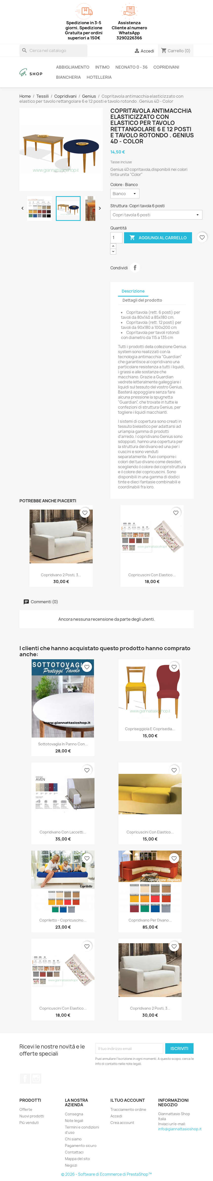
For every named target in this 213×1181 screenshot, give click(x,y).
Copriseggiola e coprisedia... (150, 728)
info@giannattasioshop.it (180, 1128)
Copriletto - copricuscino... (62, 920)
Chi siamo (73, 1139)
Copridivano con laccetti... (63, 832)
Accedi (116, 1116)
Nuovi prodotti (31, 1116)
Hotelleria (99, 77)
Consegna (74, 1114)
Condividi (135, 268)
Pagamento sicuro (81, 1145)
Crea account (122, 1122)
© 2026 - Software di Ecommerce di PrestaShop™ (106, 1174)
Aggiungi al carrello (158, 237)
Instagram (36, 1078)
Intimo (102, 67)
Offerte (25, 1109)
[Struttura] (156, 215)
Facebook (25, 1078)
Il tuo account (127, 1100)
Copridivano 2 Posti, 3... (61, 574)
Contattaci (74, 1152)
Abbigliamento (72, 67)
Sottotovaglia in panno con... (63, 744)
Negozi (71, 1165)
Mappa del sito (77, 1158)
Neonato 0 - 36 (131, 67)
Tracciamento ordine (128, 1109)
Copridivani (166, 67)
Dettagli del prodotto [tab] (142, 300)
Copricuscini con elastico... (152, 574)
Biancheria (68, 77)
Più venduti (29, 1122)
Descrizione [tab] (133, 291)
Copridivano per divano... (150, 920)
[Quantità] (116, 237)
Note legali (74, 1120)
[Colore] (124, 193)
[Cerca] (53, 50)
